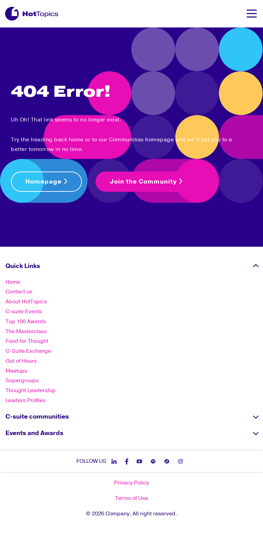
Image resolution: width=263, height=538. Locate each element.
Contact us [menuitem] (18, 291)
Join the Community (146, 181)
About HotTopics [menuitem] (26, 301)
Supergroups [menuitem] (22, 380)
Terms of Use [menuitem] (131, 498)
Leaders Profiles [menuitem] (25, 400)
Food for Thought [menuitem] (26, 341)
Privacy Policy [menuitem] (131, 483)
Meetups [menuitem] (16, 371)
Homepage (46, 181)
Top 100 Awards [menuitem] (25, 321)
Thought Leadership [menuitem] (30, 390)
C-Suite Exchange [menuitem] (28, 351)
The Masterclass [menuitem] (26, 331)
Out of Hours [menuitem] (21, 361)
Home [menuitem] (12, 282)
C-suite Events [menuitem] (23, 311)
